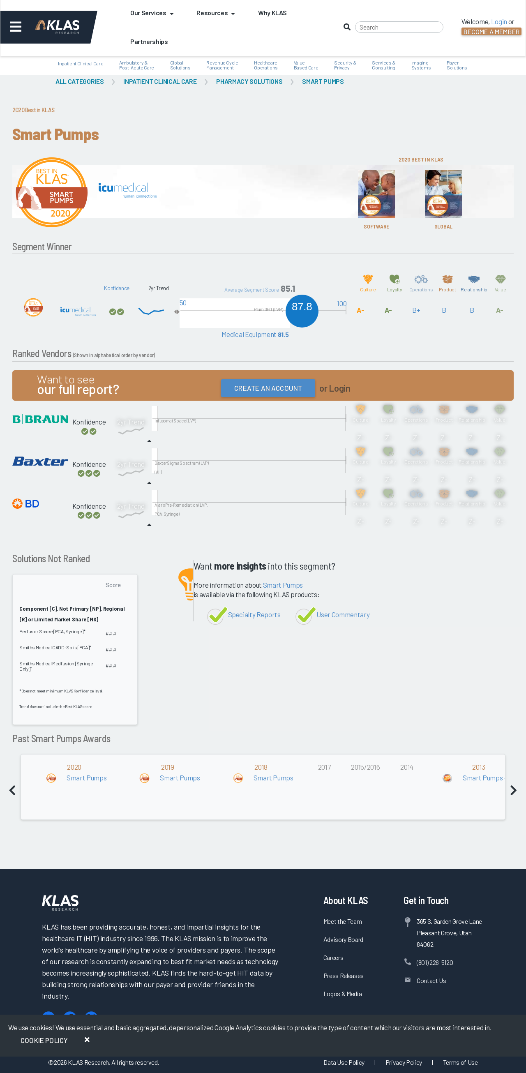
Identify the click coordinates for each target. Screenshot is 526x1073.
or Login (334, 388)
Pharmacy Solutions (249, 81)
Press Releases (343, 975)
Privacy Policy (403, 1062)
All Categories (79, 81)
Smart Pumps (323, 81)
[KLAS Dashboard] (68, 27)
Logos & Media (342, 993)
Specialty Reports (254, 614)
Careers (333, 957)
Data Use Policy (344, 1062)
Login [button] (499, 21)
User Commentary (342, 614)
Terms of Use (460, 1062)
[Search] (399, 27)
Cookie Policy (44, 1040)
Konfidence (116, 288)
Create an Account (268, 388)
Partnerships (149, 41)
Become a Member (491, 31)
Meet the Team (342, 921)
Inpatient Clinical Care (159, 81)
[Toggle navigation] (15, 27)
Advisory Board (343, 939)
